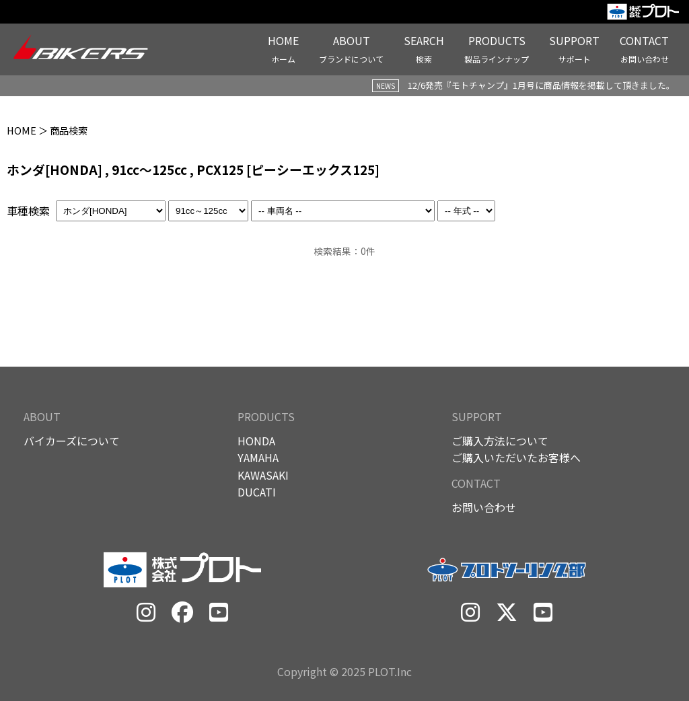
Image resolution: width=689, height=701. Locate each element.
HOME (21, 130)
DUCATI (257, 492)
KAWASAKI (263, 475)
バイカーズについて (72, 441)
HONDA (256, 441)
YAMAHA (258, 457)
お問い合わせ (483, 507)
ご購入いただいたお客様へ (516, 457)
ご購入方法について (499, 441)
